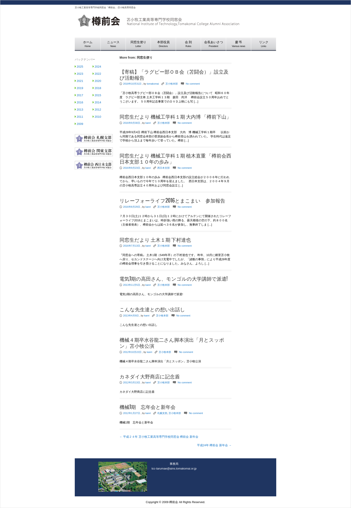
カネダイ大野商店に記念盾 (150, 377)
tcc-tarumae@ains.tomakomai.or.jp (174, 468)
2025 (79, 66)
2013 (79, 109)
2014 (97, 102)
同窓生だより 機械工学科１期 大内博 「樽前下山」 (175, 117)
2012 (97, 109)
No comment (193, 83)
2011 (79, 116)
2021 (79, 81)
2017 (79, 95)
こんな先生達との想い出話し (152, 309)
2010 (97, 116)
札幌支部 (162, 413)
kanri (148, 123)
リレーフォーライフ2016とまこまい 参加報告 (172, 201)
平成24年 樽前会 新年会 (214, 445)
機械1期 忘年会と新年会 (148, 407)
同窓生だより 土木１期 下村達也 (155, 240)
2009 (79, 124)
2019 (79, 88)
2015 (97, 95)
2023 (79, 73)
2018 (97, 88)
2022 (97, 73)
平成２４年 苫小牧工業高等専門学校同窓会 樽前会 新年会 (159, 436)
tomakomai (153, 83)
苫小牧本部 (171, 83)
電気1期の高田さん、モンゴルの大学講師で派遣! (173, 279)
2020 (97, 81)
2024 (97, 66)
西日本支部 (163, 167)
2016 (79, 102)
